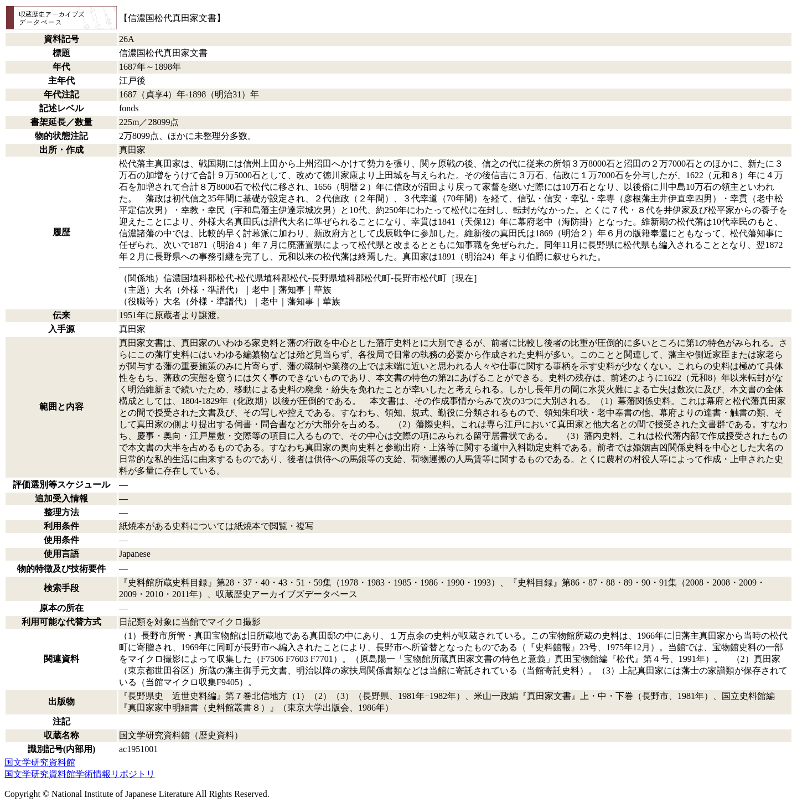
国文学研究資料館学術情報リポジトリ (79, 774)
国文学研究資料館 (39, 762)
